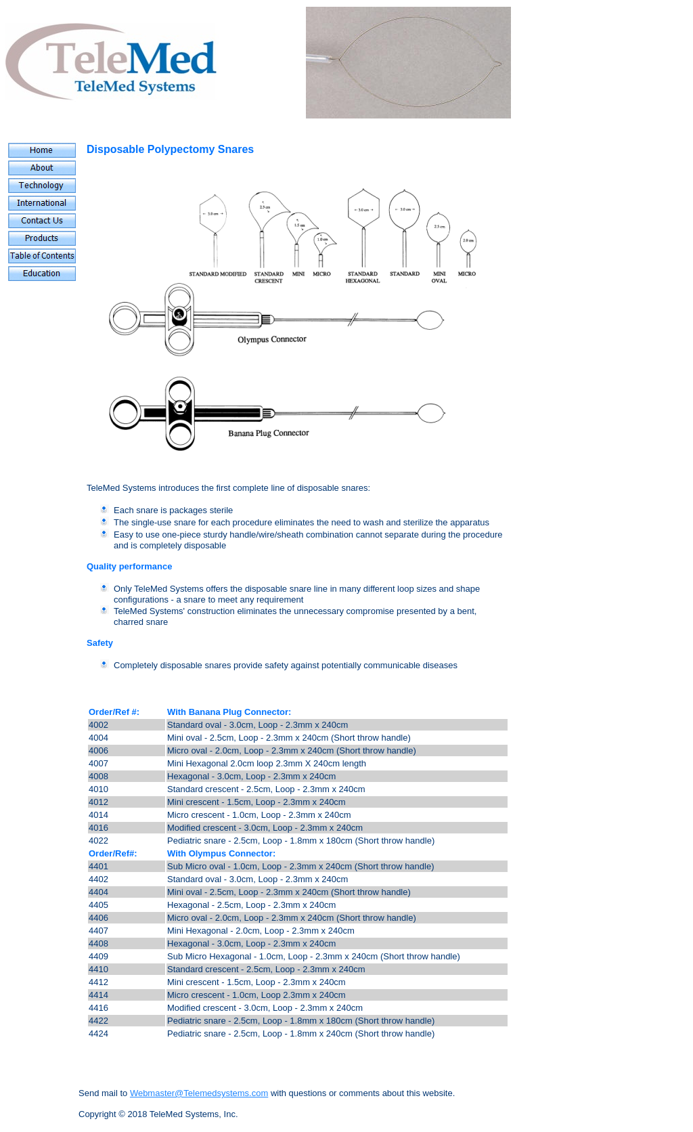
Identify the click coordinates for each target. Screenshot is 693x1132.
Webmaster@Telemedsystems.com (199, 1093)
